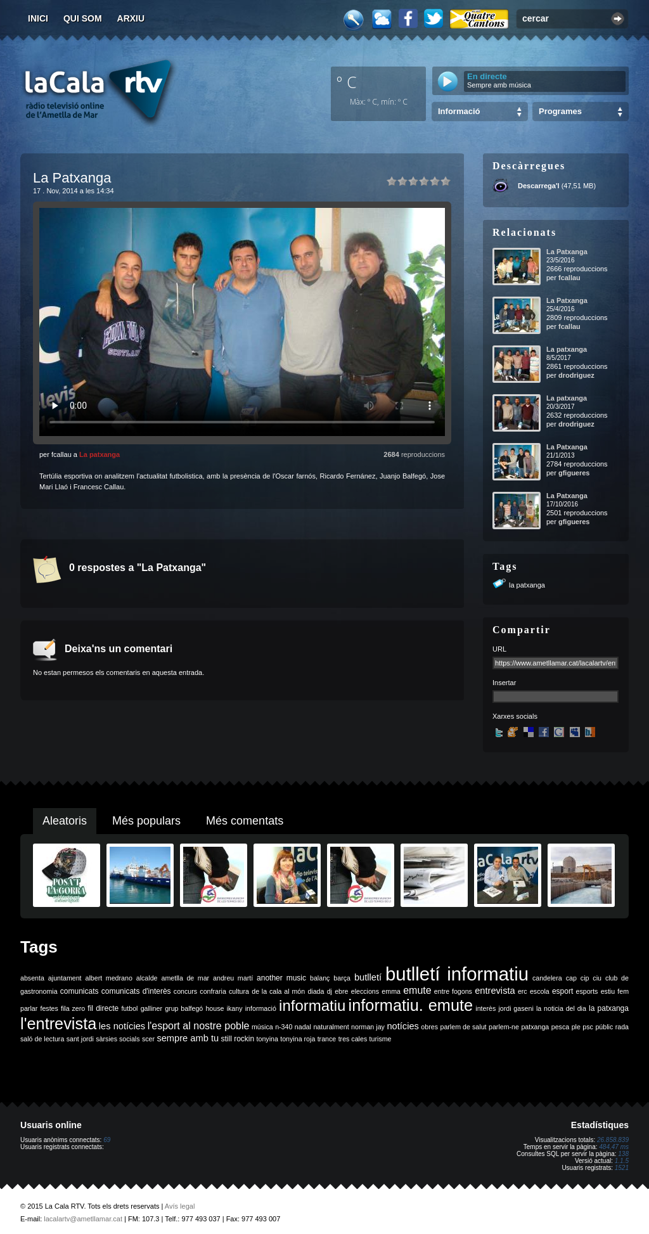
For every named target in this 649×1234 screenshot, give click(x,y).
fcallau (569, 277)
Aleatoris (64, 820)
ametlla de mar (185, 978)
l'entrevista (58, 1023)
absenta (32, 978)
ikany (235, 1008)
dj (329, 991)
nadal (303, 1027)
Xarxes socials (514, 716)
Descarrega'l (539, 186)
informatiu (312, 1005)
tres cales (353, 1039)
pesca (560, 1027)
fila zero (73, 1008)
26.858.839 (613, 1139)
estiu (608, 991)
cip (585, 978)
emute (417, 990)
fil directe (103, 1008)
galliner (151, 1008)
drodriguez (576, 375)
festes (49, 1008)
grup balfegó (184, 1008)
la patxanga (527, 585)
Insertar (504, 682)
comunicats (79, 991)
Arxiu (131, 18)
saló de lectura (42, 1039)
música (262, 1027)
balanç (320, 978)
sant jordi (80, 1039)
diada (315, 991)
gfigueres (574, 473)
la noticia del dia (561, 1008)
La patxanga (99, 454)
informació (260, 1008)
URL (499, 649)
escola (539, 991)
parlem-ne (504, 1027)
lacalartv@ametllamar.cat (83, 1219)
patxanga (535, 1027)
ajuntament (65, 978)
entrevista (495, 991)
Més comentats (244, 820)
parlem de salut (463, 1027)
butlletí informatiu (457, 973)
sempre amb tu (188, 1038)
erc (522, 991)
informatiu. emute (411, 1005)
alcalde (147, 978)
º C (347, 82)
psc (587, 1027)
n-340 (283, 1027)
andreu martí (233, 978)
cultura (239, 991)
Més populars (146, 820)
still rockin (237, 1038)
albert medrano (109, 978)
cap (571, 978)
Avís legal (180, 1206)
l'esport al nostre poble (199, 1025)
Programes (560, 111)
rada (622, 1027)
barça (341, 978)
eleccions (365, 991)
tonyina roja (297, 1039)
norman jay (368, 1027)
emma (391, 991)
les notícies (122, 1026)
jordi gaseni (515, 1008)
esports (586, 991)
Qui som (82, 18)
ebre (341, 991)
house (214, 1008)
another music (281, 978)
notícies (403, 1026)
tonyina (267, 1039)
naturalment (331, 1027)
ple (576, 1027)
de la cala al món (278, 991)
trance (327, 1039)
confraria (213, 991)
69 (106, 1139)
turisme (380, 1039)
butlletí (368, 977)
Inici (38, 18)
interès (485, 1008)
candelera (547, 978)
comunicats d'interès (136, 991)
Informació (459, 111)
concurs (185, 991)
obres (429, 1027)
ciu (597, 978)
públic (604, 1027)
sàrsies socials (117, 1039)
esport (562, 991)
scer (148, 1039)
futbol (129, 1008)
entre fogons (453, 991)
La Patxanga (567, 251)
